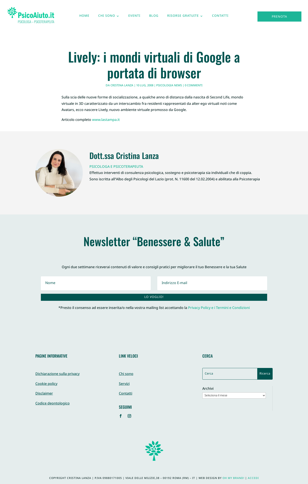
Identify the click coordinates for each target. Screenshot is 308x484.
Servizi (124, 384)
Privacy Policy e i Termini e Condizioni (219, 308)
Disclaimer (44, 394)
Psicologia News (169, 86)
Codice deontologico (52, 404)
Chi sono (106, 17)
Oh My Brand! (233, 478)
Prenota (279, 16)
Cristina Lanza (122, 86)
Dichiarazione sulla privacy (57, 374)
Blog (153, 17)
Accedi (253, 478)
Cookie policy (46, 384)
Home (84, 17)
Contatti (220, 17)
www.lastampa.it (106, 120)
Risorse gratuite (183, 17)
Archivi (208, 389)
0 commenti (194, 86)
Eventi (134, 17)
